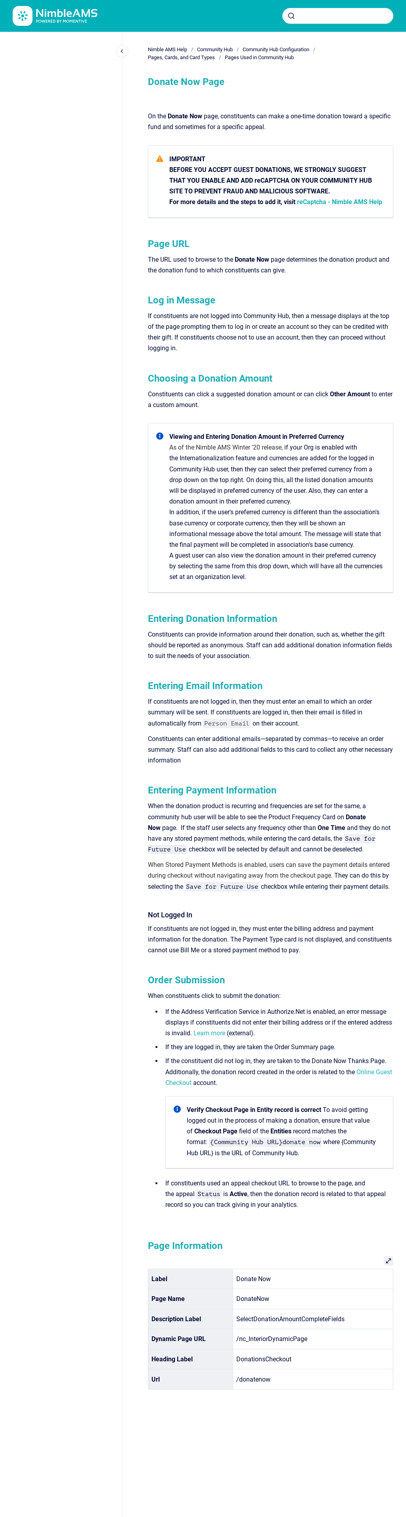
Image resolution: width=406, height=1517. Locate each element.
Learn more (209, 1033)
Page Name (168, 1299)
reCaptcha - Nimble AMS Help (339, 202)
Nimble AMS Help (167, 49)
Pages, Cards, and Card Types (181, 57)
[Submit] (291, 16)
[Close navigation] (122, 51)
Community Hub (215, 49)
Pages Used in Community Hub (259, 57)
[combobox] (338, 15)
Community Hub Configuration (276, 49)
